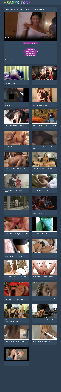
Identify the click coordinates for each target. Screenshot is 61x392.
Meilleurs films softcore (30, 51)
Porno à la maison (30, 53)
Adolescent (30, 49)
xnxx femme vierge (30, 55)
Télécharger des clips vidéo (30, 43)
